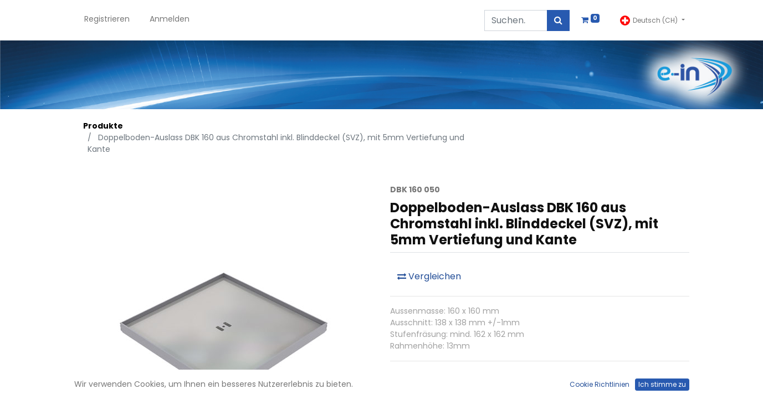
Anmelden (170, 18)
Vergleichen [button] (429, 276)
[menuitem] (107, 20)
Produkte (103, 125)
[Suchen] (558, 20)
